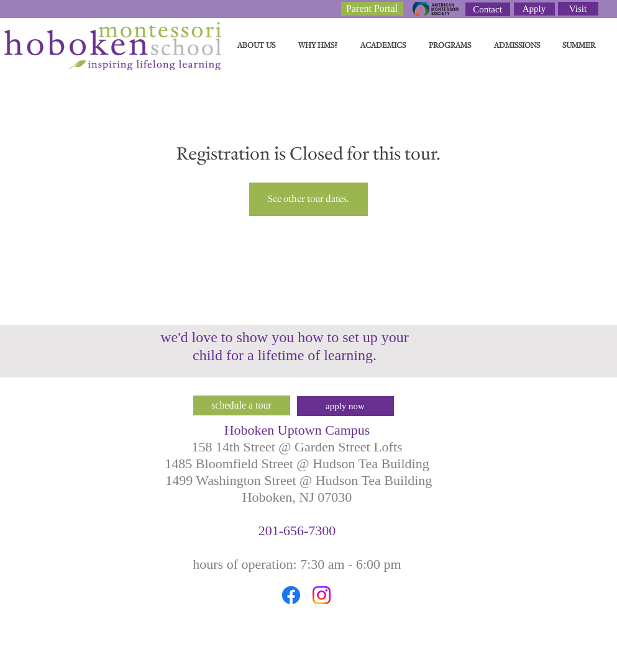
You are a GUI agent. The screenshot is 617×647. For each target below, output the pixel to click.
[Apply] (534, 9)
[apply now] (345, 406)
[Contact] (487, 9)
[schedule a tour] (241, 405)
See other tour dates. (308, 199)
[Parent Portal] (372, 9)
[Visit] (578, 9)
